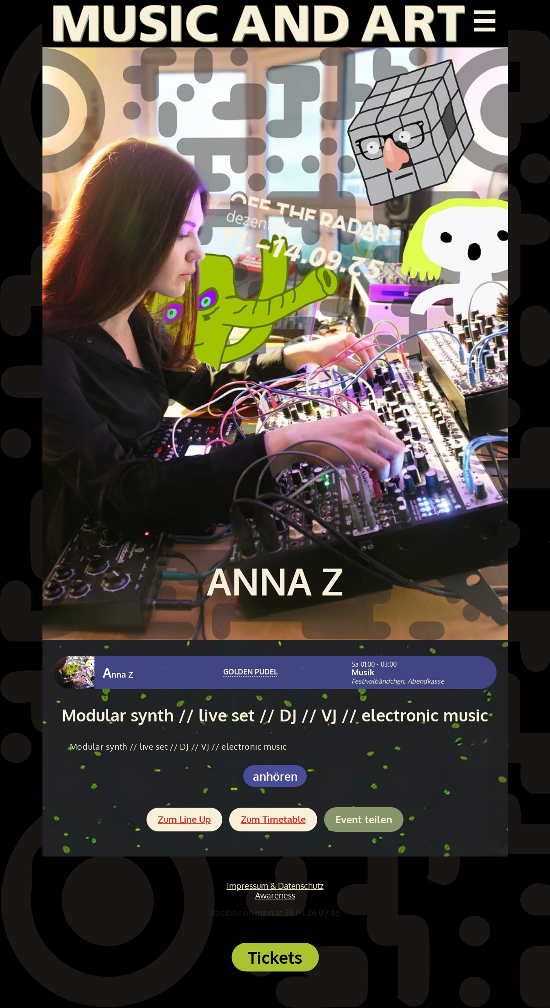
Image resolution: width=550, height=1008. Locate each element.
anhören (275, 775)
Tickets (275, 957)
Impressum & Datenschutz (275, 886)
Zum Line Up (184, 819)
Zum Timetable (273, 819)
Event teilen (363, 819)
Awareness (275, 895)
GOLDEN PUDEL (250, 672)
